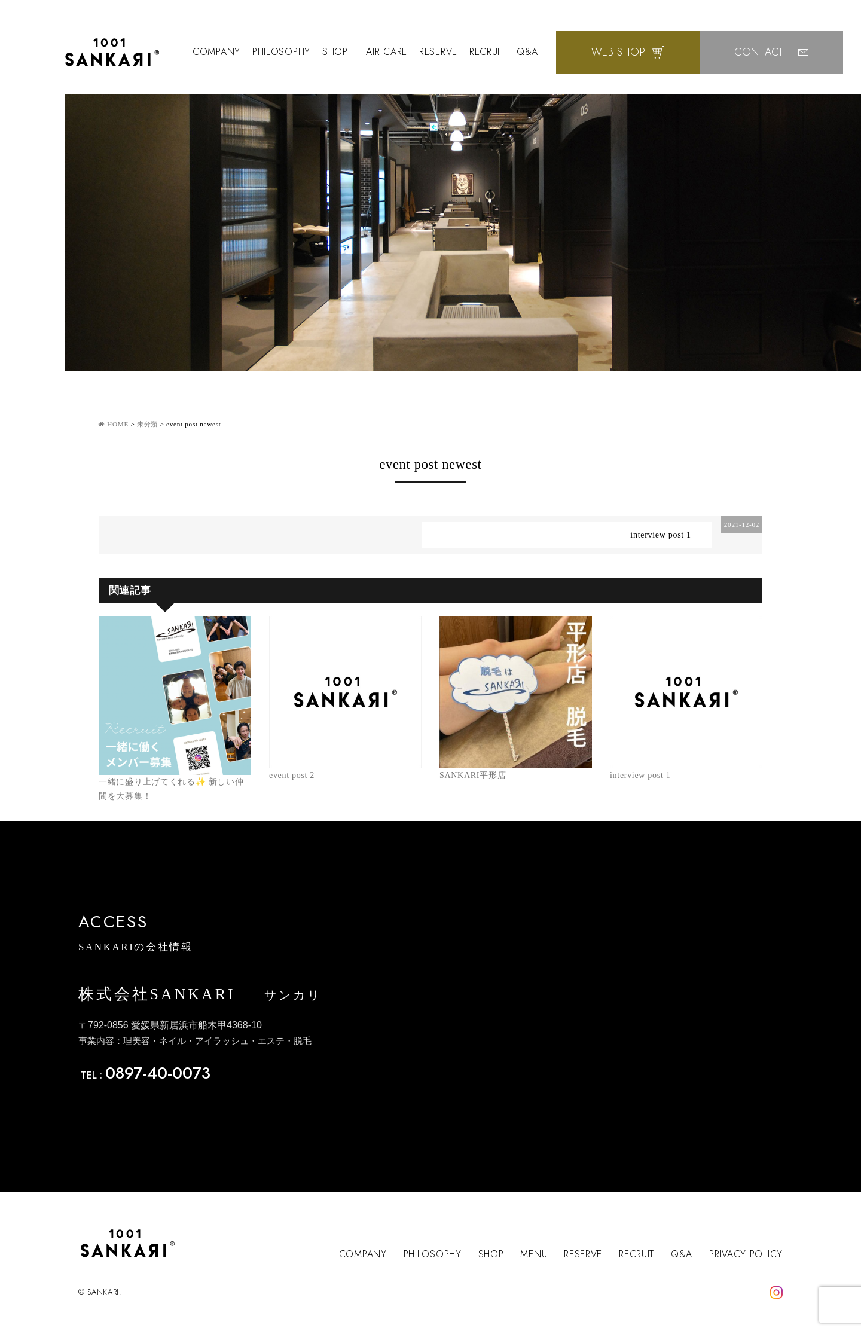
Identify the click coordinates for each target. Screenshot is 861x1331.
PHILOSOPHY (281, 52)
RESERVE (438, 52)
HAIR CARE (383, 52)
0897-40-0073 (157, 1073)
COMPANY (216, 52)
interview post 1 (660, 534)
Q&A (527, 52)
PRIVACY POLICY (746, 1254)
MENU (533, 1254)
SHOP (335, 52)
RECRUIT (487, 52)
